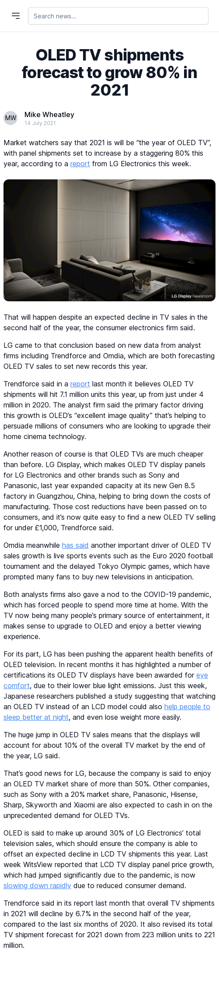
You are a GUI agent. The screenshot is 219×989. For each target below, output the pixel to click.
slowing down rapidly (37, 885)
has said (75, 545)
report (80, 163)
